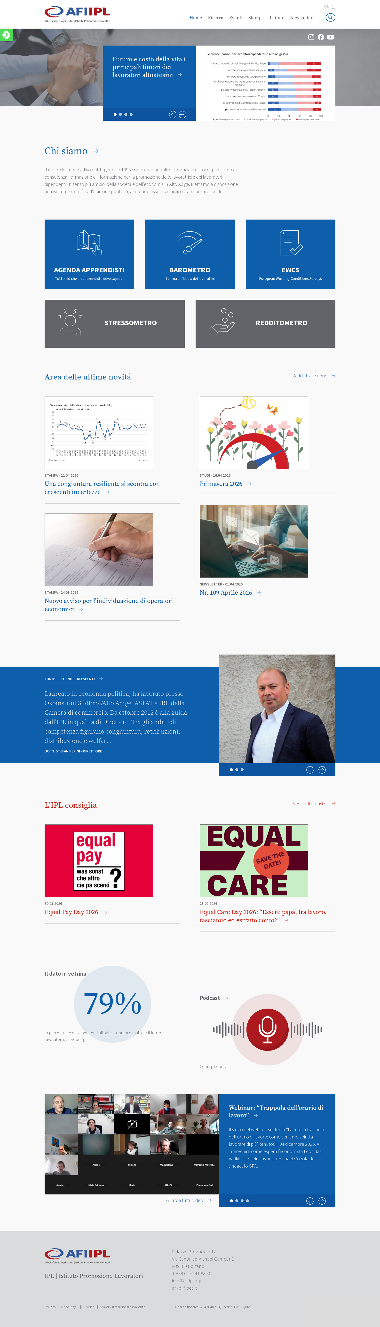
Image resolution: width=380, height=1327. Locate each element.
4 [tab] (131, 114)
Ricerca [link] (215, 17)
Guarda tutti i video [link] (188, 1200)
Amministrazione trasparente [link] (122, 1307)
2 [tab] (120, 114)
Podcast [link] (214, 998)
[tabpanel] (219, 83)
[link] (6, 35)
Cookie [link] (89, 1307)
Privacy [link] (50, 1307)
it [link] (333, 6)
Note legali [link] (69, 1307)
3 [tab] (125, 114)
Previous (172, 114)
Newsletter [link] (301, 17)
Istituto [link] (277, 17)
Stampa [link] (256, 17)
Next (182, 114)
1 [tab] (115, 114)
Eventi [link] (236, 17)
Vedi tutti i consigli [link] (314, 803)
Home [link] (196, 17)
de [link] (326, 6)
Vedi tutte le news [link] (314, 375)
